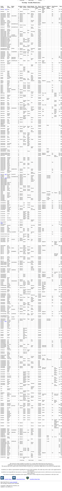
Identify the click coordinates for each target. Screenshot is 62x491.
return (6, 9)
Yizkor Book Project (20, 479)
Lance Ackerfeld (13, 482)
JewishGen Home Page (35, 479)
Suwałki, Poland (8, 479)
